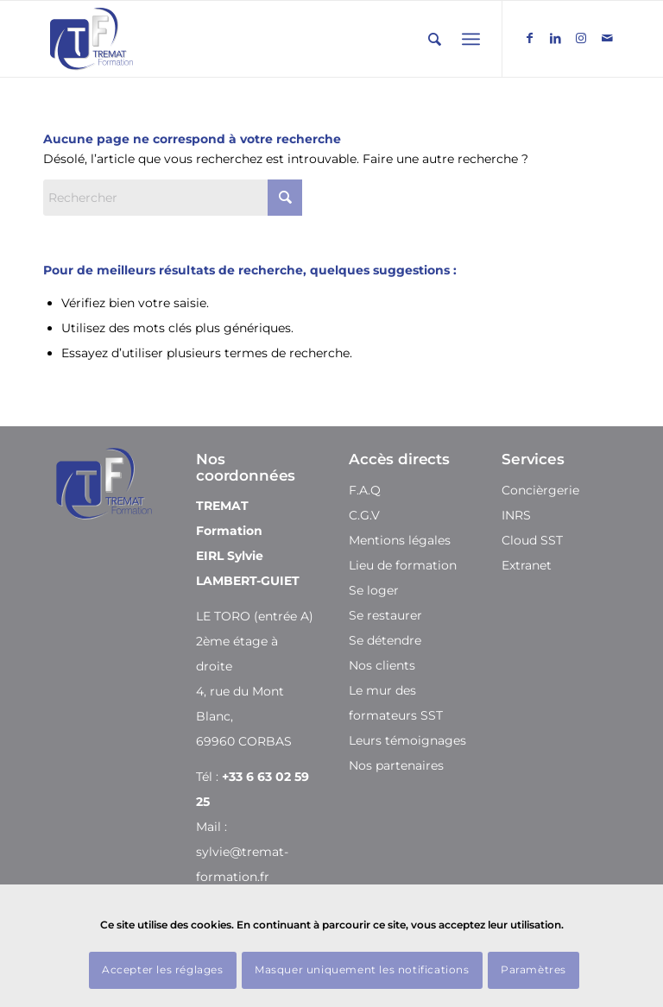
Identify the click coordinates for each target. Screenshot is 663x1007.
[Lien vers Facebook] (529, 38)
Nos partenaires (396, 765)
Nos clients (382, 665)
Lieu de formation (403, 565)
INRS (516, 515)
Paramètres (533, 969)
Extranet (527, 565)
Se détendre (385, 640)
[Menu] (471, 39)
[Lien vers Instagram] (581, 38)
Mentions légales (400, 540)
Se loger (374, 590)
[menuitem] (435, 39)
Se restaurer (385, 615)
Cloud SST (532, 540)
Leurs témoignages (407, 740)
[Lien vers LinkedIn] (555, 38)
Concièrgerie (540, 490)
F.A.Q (365, 490)
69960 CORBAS (244, 741)
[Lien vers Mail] (607, 38)
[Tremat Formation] (91, 39)
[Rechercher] (435, 40)
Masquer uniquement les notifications (362, 969)
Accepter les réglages (163, 969)
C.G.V (364, 515)
